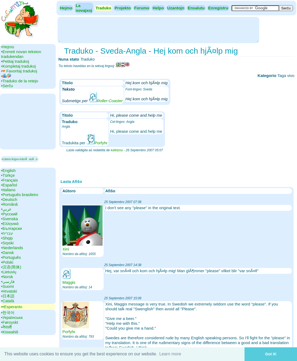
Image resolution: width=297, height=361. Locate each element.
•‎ (6, 76)
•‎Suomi (7, 286)
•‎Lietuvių (8, 272)
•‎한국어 (7, 312)
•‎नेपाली (6, 327)
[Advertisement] (158, 29)
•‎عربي (6, 209)
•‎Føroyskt (9, 322)
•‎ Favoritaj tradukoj (19, 71)
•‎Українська (11, 317)
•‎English (8, 170)
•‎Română (9, 204)
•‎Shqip (7, 238)
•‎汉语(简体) (11, 267)
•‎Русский (9, 214)
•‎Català (7, 301)
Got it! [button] (270, 354)
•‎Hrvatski (9, 291)
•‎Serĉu (7, 85)
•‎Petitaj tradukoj (15, 61)
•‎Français (9, 180)
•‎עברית (7, 233)
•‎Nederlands (12, 247)
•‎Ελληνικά (9, 223)
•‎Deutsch (9, 199)
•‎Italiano (8, 189)
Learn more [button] (170, 354)
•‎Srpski (7, 243)
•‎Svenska (9, 218)
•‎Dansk (7, 252)
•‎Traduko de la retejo (19, 81)
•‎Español (9, 185)
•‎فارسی (7, 281)
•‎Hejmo (7, 47)
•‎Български (11, 228)
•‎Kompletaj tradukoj (18, 66)
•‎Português (11, 257)
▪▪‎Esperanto (11, 306)
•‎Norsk (7, 276)
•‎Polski (7, 262)
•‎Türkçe (8, 175)
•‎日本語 (7, 296)
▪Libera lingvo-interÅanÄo (19, 159)
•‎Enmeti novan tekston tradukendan (21, 54)
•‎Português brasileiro (19, 194)
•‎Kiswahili (9, 332)
